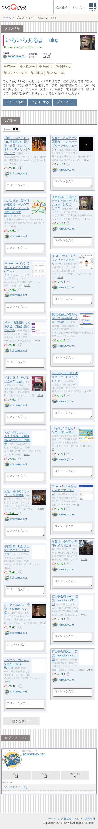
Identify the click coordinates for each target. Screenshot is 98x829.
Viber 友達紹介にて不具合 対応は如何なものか (17, 326)
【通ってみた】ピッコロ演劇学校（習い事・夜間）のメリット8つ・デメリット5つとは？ (17, 145)
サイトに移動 (14, 102)
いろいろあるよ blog (31, 40)
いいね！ (12, 167)
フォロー (16, 775)
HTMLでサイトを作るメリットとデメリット (64, 259)
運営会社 (90, 818)
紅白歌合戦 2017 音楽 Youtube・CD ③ (65, 600)
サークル (53, 818)
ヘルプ (78, 818)
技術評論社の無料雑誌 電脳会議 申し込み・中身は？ (65, 318)
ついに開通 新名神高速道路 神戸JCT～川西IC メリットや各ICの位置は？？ (16, 208)
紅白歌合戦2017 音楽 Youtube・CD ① (64, 655)
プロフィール (65, 102)
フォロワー (46, 775)
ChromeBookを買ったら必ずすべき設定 (64, 490)
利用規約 (66, 818)
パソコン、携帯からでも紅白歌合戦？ (16, 664)
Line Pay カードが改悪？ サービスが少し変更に (65, 377)
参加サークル (75, 775)
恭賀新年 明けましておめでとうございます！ (16, 550)
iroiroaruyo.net (14, 56)
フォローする (40, 102)
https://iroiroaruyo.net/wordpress (22, 47)
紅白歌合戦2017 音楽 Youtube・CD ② (17, 608)
